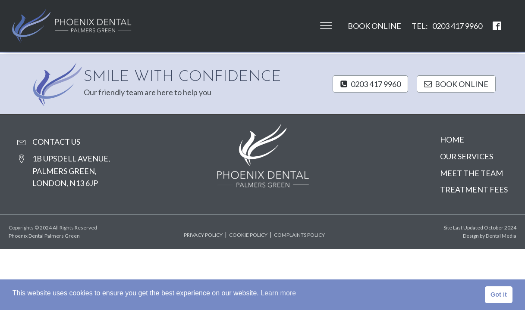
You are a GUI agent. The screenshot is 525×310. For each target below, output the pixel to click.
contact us (56, 141)
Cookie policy (248, 235)
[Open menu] (326, 26)
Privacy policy (203, 235)
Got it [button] (498, 294)
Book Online (374, 26)
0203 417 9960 (457, 26)
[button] (370, 84)
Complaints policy (299, 235)
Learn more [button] (278, 293)
